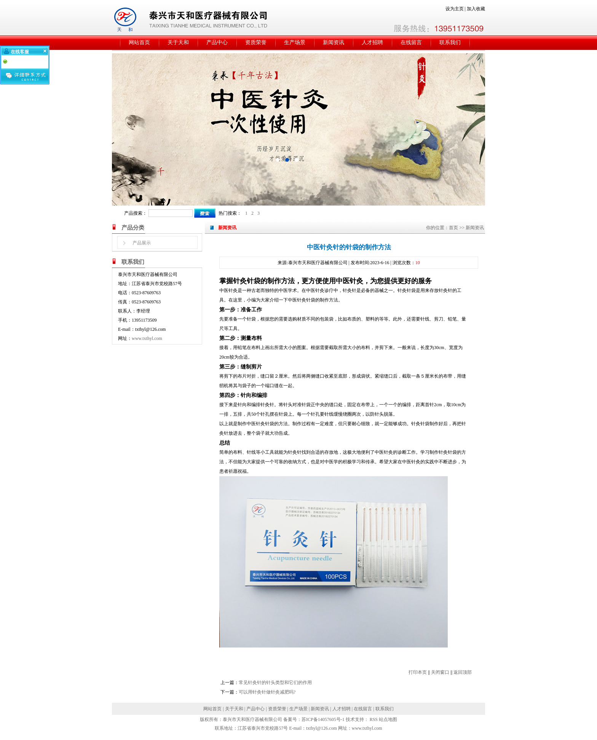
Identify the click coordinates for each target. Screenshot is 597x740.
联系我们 (450, 42)
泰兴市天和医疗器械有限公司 (252, 719)
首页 (453, 227)
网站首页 (139, 42)
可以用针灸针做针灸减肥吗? (267, 692)
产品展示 (141, 243)
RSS (374, 719)
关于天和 (178, 42)
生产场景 (294, 42)
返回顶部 (462, 672)
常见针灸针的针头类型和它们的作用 (275, 682)
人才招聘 (372, 42)
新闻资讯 (333, 42)
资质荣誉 (256, 42)
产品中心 (217, 42)
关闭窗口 (440, 672)
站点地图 (388, 719)
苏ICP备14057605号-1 (323, 719)
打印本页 (418, 672)
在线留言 (411, 42)
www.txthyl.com (147, 338)
